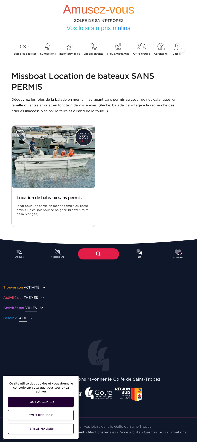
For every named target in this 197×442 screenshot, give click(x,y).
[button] (181, 49)
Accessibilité (130, 432)
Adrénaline (161, 49)
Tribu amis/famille (118, 49)
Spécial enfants (93, 49)
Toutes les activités (24, 49)
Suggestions (48, 49)
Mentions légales (102, 432)
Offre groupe (141, 49)
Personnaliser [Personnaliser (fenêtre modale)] (40, 428)
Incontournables (69, 49)
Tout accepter (41, 402)
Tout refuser (41, 415)
